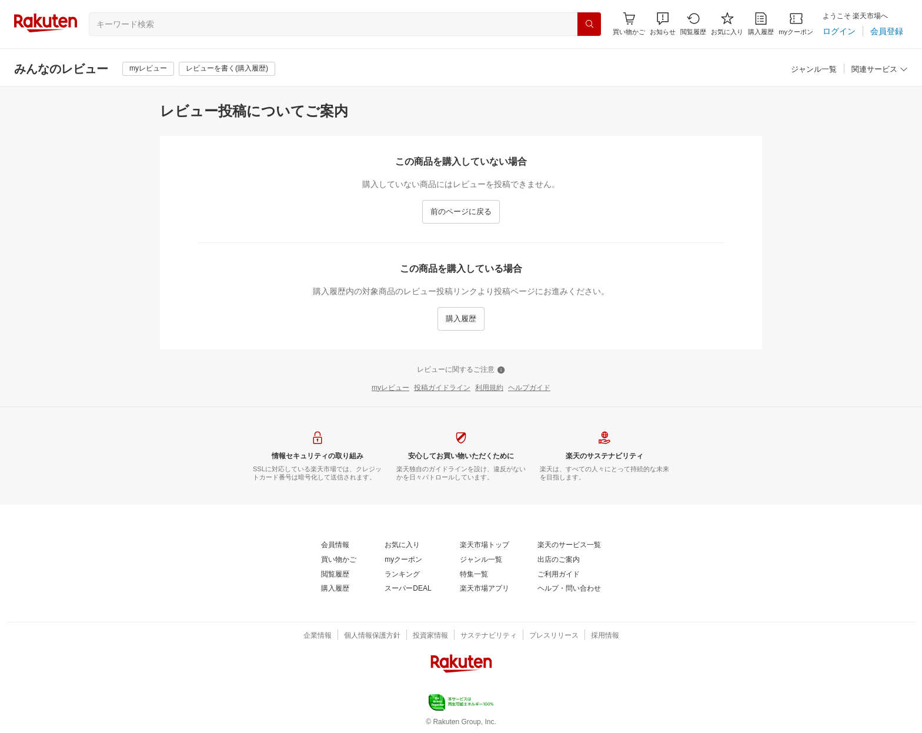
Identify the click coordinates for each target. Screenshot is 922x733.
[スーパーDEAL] (408, 589)
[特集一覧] (474, 574)
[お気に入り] (727, 24)
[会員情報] (335, 545)
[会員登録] (886, 31)
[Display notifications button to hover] (629, 24)
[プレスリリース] (554, 636)
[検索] (589, 24)
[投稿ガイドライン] (442, 388)
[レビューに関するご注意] (461, 370)
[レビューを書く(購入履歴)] (227, 69)
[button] (663, 24)
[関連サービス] (879, 70)
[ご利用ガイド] (558, 574)
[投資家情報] (430, 636)
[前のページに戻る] (461, 212)
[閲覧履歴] (693, 24)
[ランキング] (402, 574)
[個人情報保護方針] (372, 636)
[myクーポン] (796, 24)
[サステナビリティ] (488, 636)
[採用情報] (605, 636)
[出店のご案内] (558, 560)
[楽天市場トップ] (484, 545)
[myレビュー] (148, 69)
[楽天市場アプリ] (484, 589)
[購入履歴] (761, 24)
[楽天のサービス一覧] (569, 545)
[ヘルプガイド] (529, 388)
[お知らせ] (663, 24)
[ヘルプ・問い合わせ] (569, 589)
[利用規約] (489, 388)
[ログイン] (839, 31)
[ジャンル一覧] (814, 70)
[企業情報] (317, 636)
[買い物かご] (338, 560)
